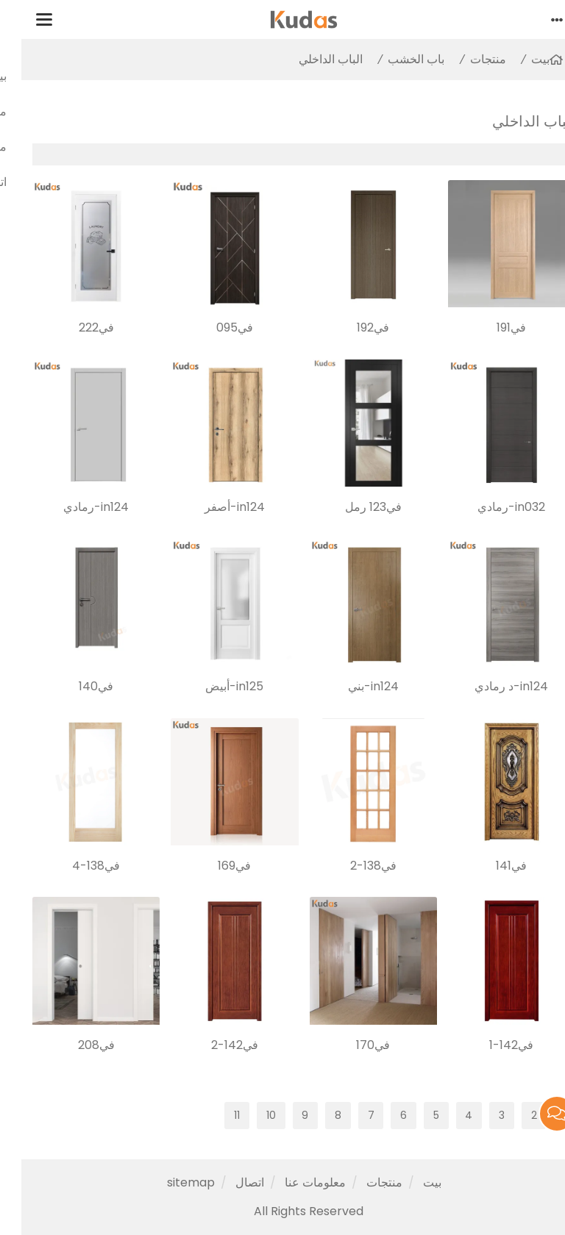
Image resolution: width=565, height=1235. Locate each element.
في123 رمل (352, 506)
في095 (213, 327)
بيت (519, 59)
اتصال (228, 1182)
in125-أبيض (213, 686)
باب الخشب (394, 59)
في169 (213, 865)
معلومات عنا (293, 1182)
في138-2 (352, 865)
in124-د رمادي (490, 686)
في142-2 (213, 1045)
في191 (490, 327)
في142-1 (490, 1045)
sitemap (169, 1182)
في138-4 (75, 865)
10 (250, 1115)
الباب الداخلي (309, 59)
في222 (75, 327)
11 (215, 1115)
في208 (75, 1045)
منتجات (467, 59)
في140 (74, 686)
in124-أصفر (213, 506)
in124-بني (352, 686)
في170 (352, 1045)
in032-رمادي (490, 506)
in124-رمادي (74, 506)
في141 (490, 865)
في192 (351, 327)
